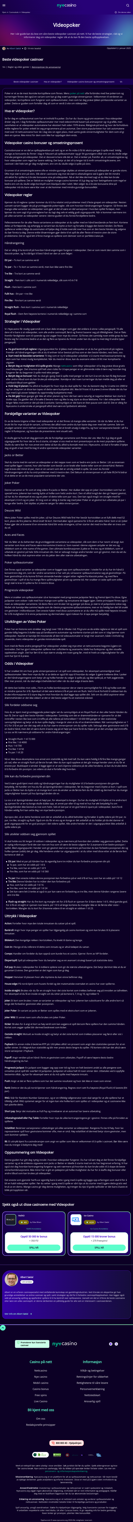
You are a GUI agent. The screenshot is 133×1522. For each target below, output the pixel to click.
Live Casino (40, 1401)
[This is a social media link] (110, 1344)
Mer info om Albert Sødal (18, 1314)
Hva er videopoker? (53, 81)
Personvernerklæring (92, 1389)
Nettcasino (40, 1370)
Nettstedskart (92, 1395)
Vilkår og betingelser (92, 1370)
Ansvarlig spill (92, 1401)
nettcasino (66, 365)
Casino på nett (41, 1362)
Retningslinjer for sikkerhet (92, 1376)
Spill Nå (33, 1247)
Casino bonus (41, 1389)
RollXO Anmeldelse (33, 1229)
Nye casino (40, 1376)
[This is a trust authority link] (75, 1455)
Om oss (40, 1418)
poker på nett (77, 93)
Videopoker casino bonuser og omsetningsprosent (91, 81)
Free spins (41, 1395)
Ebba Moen (36, 1222)
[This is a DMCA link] (57, 1455)
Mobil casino (40, 1382)
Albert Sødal (15, 48)
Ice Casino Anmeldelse (99, 1229)
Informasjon (92, 1362)
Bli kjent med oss (41, 1410)
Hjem (4, 12)
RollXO (21, 1215)
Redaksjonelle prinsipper (40, 1424)
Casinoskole (14, 12)
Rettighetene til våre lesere (92, 1382)
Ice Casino (88, 1215)
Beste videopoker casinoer (26, 81)
